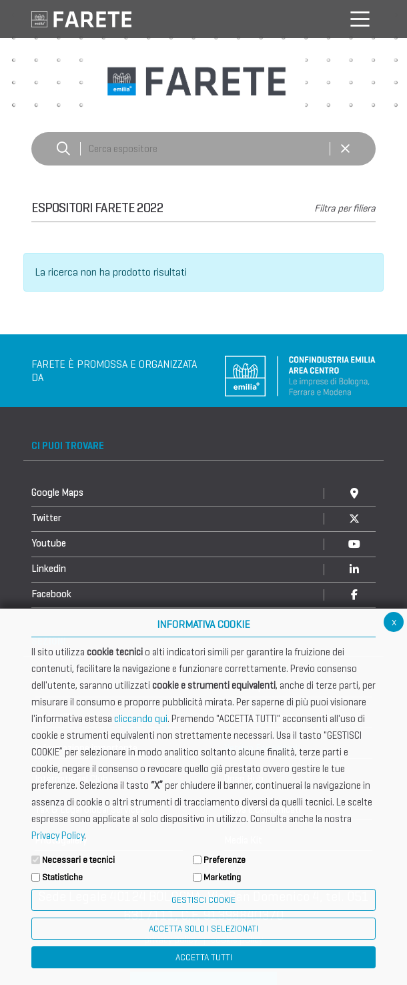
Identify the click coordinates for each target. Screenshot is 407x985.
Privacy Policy (57, 836)
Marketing (222, 877)
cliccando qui (140, 719)
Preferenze (225, 860)
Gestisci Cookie (203, 900)
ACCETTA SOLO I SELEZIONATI (203, 928)
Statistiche (62, 877)
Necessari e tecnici (78, 860)
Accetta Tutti (203, 957)
